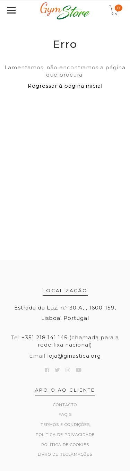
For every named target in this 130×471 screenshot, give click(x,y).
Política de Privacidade (65, 434)
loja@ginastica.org (74, 355)
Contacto (65, 404)
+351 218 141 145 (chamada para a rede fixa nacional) (70, 341)
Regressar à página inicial (65, 85)
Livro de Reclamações (65, 454)
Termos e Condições (65, 424)
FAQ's (65, 414)
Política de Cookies (65, 444)
